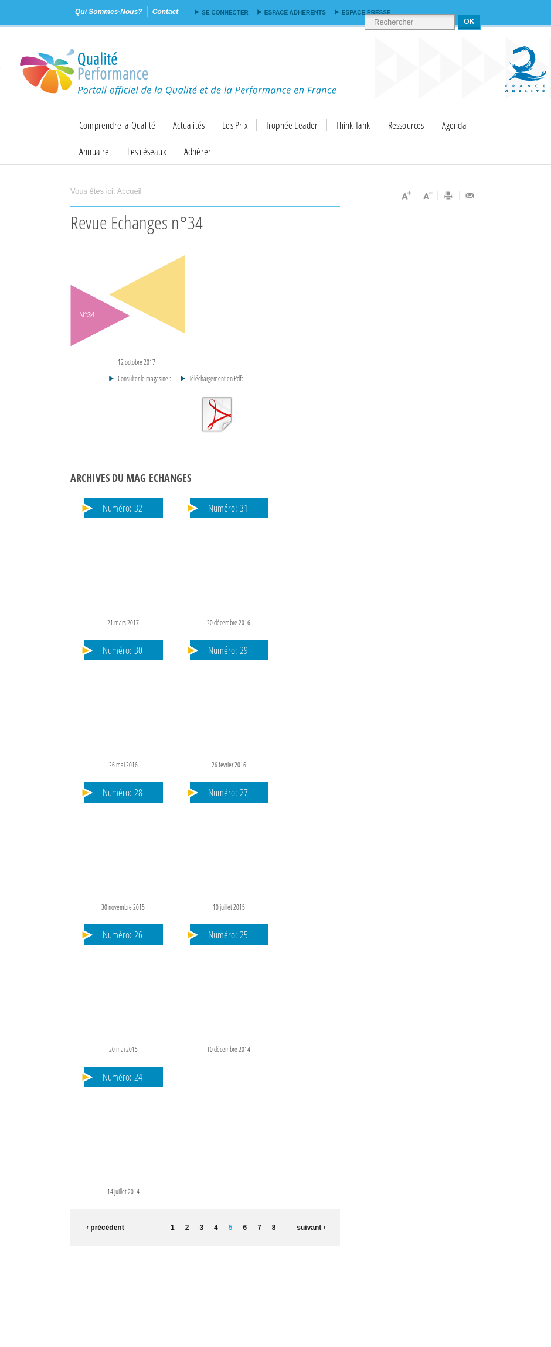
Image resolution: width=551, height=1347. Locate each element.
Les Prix (235, 125)
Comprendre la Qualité (117, 125)
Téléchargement (217, 414)
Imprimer (449, 195)
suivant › (311, 1227)
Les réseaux (146, 151)
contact (165, 12)
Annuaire (94, 151)
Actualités (189, 125)
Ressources (406, 125)
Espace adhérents (295, 12)
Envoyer (470, 195)
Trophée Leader (292, 125)
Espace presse (366, 12)
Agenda (454, 125)
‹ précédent (103, 1227)
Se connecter (225, 12)
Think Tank (353, 125)
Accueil (129, 191)
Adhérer (197, 151)
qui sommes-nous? (108, 12)
